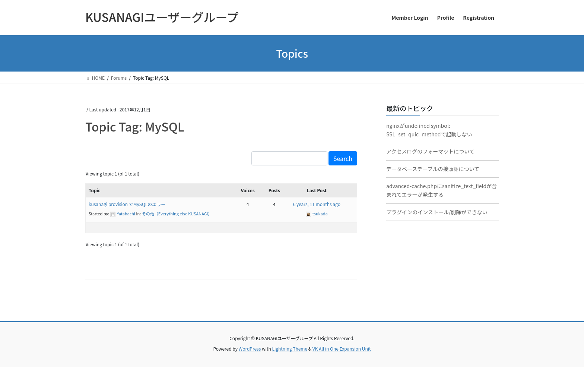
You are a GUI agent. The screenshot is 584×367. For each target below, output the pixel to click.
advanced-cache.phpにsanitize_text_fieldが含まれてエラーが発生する (441, 190)
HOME (95, 78)
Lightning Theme (289, 348)
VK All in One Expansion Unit (341, 348)
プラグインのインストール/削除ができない (436, 212)
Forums (119, 78)
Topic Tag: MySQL (134, 126)
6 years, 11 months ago (316, 204)
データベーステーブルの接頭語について (432, 169)
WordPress (250, 348)
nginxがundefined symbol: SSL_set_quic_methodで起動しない (429, 130)
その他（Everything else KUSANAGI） (177, 213)
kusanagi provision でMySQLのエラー (127, 204)
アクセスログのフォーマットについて (430, 151)
